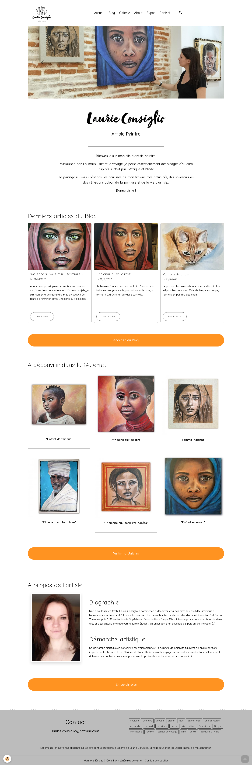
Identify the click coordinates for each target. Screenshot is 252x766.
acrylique (162, 726)
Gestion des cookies (157, 761)
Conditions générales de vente (124, 761)
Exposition (204, 726)
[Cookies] (7, 759)
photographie (212, 721)
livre (183, 732)
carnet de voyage (167, 732)
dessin (193, 732)
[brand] (43, 13)
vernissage (136, 732)
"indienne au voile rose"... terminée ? (56, 275)
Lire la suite (42, 317)
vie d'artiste (188, 726)
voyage (160, 721)
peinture (147, 721)
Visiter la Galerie (126, 554)
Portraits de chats (176, 275)
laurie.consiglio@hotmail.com (75, 731)
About (139, 13)
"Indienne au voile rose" (113, 275)
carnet (174, 726)
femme (150, 732)
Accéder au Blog (126, 341)
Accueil (99, 13)
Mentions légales (93, 761)
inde (181, 721)
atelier (171, 721)
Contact (165, 13)
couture (134, 721)
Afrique (218, 726)
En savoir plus (126, 685)
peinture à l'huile (210, 732)
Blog (112, 13)
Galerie (125, 13)
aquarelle (135, 726)
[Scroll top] (245, 759)
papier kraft (194, 721)
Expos (151, 13)
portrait (149, 726)
